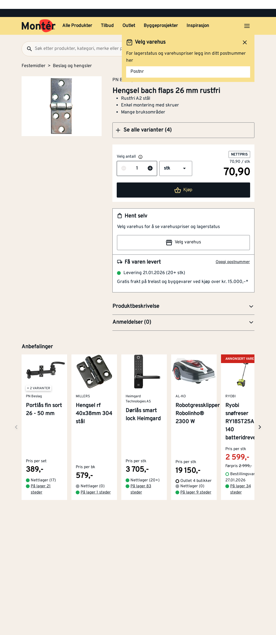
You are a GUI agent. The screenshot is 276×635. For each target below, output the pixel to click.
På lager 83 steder (140, 474)
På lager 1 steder (96, 477)
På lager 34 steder (240, 474)
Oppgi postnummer (233, 253)
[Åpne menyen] (246, 17)
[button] (183, 121)
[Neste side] (16, 415)
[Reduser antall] (123, 159)
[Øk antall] (150, 159)
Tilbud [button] (107, 17)
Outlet (128, 17)
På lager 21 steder (41, 474)
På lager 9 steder (195, 477)
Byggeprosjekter (161, 17)
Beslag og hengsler (72, 57)
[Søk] (27, 40)
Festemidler (34, 57)
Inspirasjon (198, 17)
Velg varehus (183, 233)
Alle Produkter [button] (77, 17)
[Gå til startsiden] (39, 17)
